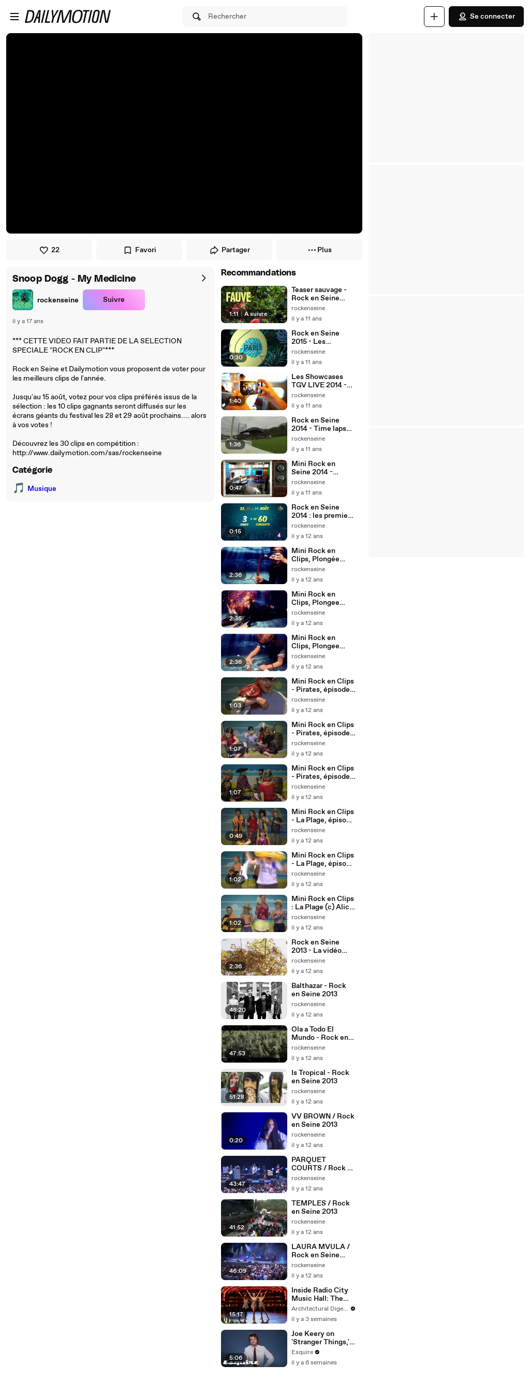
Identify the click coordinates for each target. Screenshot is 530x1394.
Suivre (114, 299)
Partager (229, 250)
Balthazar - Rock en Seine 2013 (318, 990)
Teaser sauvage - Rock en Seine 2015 (319, 294)
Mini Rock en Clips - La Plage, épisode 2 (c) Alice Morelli (323, 859)
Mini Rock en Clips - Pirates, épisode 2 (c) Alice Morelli (323, 729)
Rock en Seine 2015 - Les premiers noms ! (318, 337)
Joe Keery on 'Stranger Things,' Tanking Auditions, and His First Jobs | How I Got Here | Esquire (322, 1338)
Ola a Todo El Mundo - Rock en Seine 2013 (319, 1033)
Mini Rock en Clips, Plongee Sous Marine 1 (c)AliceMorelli (316, 642)
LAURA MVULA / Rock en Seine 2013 (320, 1251)
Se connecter (486, 16)
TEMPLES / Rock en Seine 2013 (320, 1207)
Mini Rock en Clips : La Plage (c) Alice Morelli (322, 903)
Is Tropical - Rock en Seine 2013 (320, 1077)
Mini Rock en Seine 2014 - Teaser (313, 468)
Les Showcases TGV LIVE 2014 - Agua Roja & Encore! (319, 381)
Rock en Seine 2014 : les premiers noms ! (322, 511)
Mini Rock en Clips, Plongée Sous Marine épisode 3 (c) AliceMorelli (315, 555)
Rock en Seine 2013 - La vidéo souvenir (316, 946)
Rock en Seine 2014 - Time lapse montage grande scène (320, 424)
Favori (139, 250)
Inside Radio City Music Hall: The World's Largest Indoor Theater (319, 1294)
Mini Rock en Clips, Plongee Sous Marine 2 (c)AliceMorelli (316, 598)
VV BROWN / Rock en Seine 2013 (323, 1120)
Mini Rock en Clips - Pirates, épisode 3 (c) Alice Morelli (323, 685)
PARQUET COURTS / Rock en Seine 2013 (323, 1164)
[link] (45, 299)
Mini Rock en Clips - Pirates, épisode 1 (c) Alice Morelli (322, 772)
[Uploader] (434, 16)
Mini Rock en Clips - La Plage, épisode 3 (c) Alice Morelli (323, 816)
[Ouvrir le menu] (14, 16)
